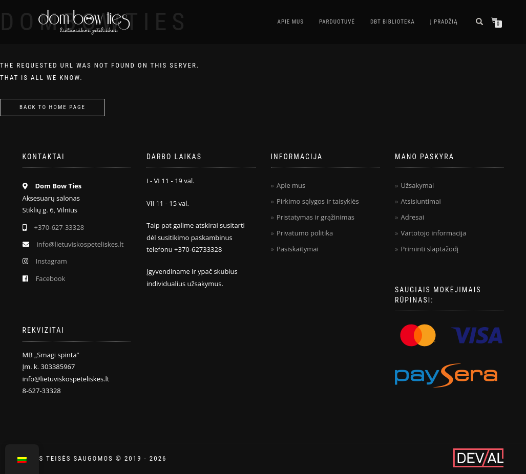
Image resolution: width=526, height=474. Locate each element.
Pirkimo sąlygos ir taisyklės (318, 201)
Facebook (51, 278)
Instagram (51, 261)
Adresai (412, 217)
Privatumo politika (305, 233)
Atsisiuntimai (420, 201)
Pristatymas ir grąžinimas (315, 217)
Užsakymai (417, 185)
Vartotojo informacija (433, 233)
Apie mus (291, 21)
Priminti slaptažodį (429, 248)
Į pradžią (444, 21)
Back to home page (52, 107)
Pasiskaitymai (298, 248)
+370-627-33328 (59, 227)
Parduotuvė (337, 21)
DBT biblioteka (392, 21)
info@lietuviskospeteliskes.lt (80, 244)
